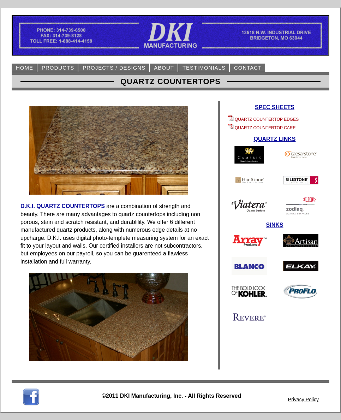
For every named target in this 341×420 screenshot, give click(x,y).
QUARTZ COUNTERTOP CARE (261, 127)
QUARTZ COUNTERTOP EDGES (263, 119)
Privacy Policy (303, 399)
